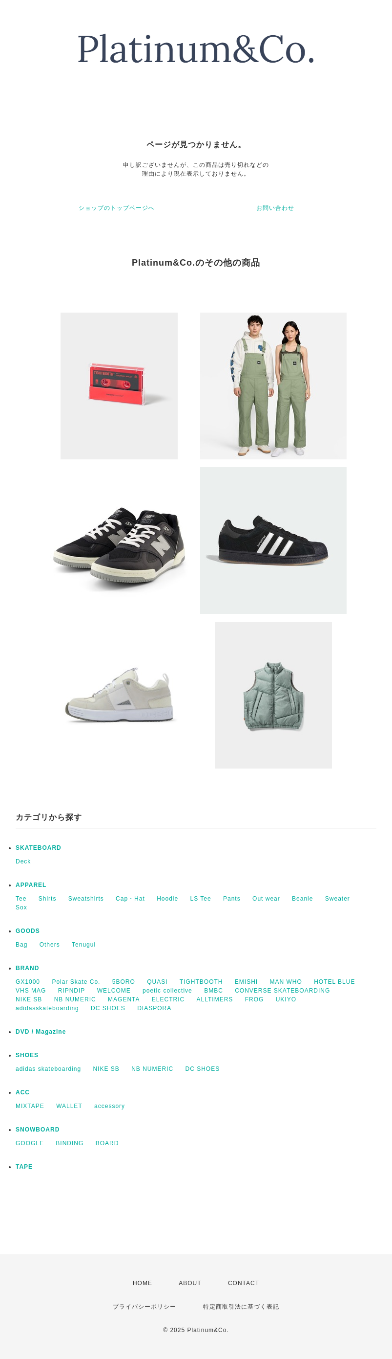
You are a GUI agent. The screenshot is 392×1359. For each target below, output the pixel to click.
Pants (232, 898)
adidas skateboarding (48, 1068)
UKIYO (286, 999)
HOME (142, 1283)
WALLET (69, 1106)
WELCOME (114, 990)
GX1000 (28, 981)
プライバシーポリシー (144, 1306)
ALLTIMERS (215, 999)
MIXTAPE (30, 1106)
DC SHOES (108, 1008)
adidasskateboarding (47, 1008)
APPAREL (31, 885)
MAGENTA (124, 999)
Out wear (266, 898)
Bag (21, 944)
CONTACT (243, 1283)
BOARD (107, 1143)
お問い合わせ (275, 207)
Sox (21, 907)
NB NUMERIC (75, 999)
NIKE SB (29, 999)
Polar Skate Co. (76, 981)
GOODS (28, 931)
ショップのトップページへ (117, 207)
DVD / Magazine (41, 1031)
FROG (254, 999)
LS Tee (200, 898)
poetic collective (167, 990)
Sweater (337, 898)
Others (50, 944)
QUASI (157, 981)
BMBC (213, 990)
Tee (21, 898)
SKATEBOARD (39, 847)
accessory (109, 1106)
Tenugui (84, 944)
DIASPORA (154, 1008)
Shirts (48, 898)
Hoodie (167, 898)
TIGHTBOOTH (201, 981)
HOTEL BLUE (334, 981)
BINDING (69, 1143)
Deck (23, 861)
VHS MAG (31, 990)
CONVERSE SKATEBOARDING (282, 990)
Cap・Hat (130, 898)
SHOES (27, 1055)
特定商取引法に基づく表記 (241, 1306)
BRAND (27, 968)
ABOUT (190, 1283)
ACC (23, 1092)
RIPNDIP (71, 990)
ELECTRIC (168, 999)
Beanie (302, 898)
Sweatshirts (86, 898)
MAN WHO (286, 981)
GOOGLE (30, 1143)
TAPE (24, 1166)
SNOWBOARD (38, 1129)
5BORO (123, 981)
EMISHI (246, 981)
